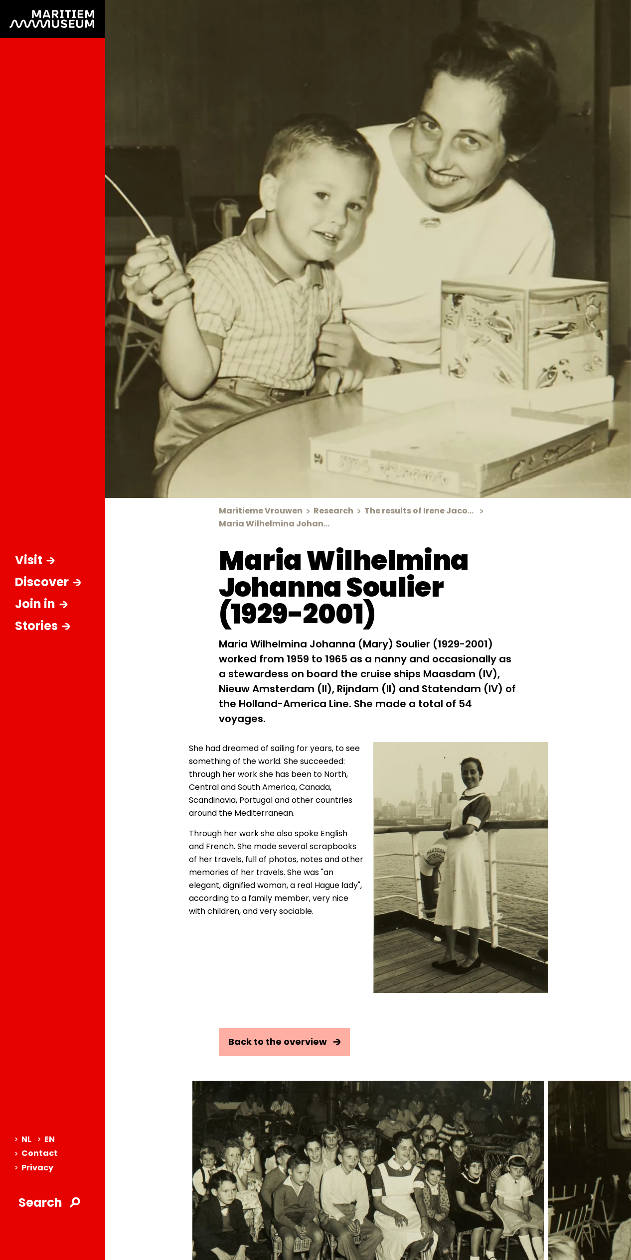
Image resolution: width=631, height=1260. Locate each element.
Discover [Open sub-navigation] (48, 582)
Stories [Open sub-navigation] (42, 626)
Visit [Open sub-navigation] (35, 560)
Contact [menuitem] (36, 1153)
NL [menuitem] (23, 1139)
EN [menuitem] (46, 1139)
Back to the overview (284, 1041)
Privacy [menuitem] (34, 1167)
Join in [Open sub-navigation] (41, 604)
